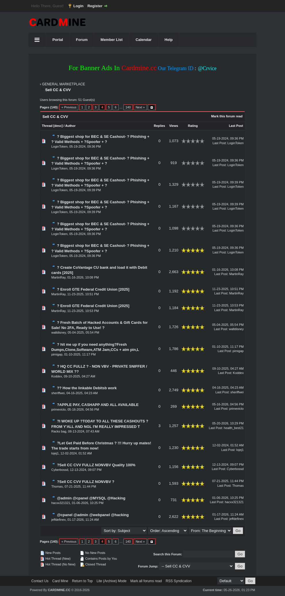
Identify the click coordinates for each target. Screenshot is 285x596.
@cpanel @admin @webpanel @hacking (93, 515)
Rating (193, 125)
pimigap (56, 354)
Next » (140, 107)
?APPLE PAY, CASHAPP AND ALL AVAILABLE (98, 405)
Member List (111, 39)
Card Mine (60, 581)
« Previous (68, 107)
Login (78, 6)
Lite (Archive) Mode (111, 581)
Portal (57, 39)
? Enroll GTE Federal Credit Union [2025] (93, 289)
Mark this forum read (227, 116)
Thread (47, 125)
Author (70, 125)
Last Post (236, 125)
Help (169, 39)
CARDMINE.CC (59, 590)
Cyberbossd (59, 469)
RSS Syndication (178, 581)
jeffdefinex (58, 519)
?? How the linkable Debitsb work (87, 388)
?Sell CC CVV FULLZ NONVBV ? (85, 482)
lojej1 (55, 453)
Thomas (57, 486)
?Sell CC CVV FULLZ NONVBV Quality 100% (96, 465)
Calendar (144, 39)
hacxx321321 (60, 503)
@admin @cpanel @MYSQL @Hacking (91, 498)
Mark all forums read (146, 581)
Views (173, 125)
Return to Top (82, 581)
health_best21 (234, 428)
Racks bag (58, 431)
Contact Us (39, 581)
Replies (159, 125)
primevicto (58, 409)
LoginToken (59, 146)
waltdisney (58, 332)
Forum (82, 39)
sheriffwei (57, 393)
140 (128, 107)
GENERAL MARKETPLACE (63, 84)
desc (58, 125)
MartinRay (58, 277)
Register (95, 6)
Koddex (56, 376)
